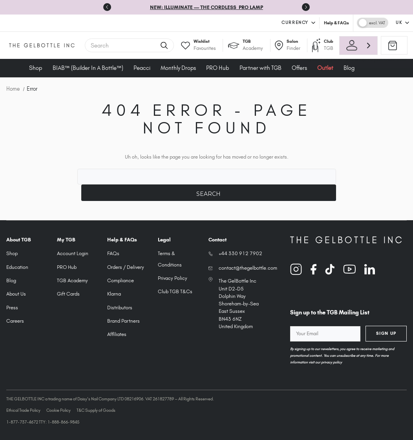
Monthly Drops (178, 67)
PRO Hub (217, 67)
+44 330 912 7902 (240, 253)
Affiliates (116, 334)
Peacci (141, 67)
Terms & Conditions (170, 258)
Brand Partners (123, 321)
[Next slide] (306, 7)
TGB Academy (72, 280)
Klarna (114, 294)
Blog (11, 280)
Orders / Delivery (125, 267)
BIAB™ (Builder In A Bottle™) (88, 67)
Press (12, 307)
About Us (16, 294)
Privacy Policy (172, 278)
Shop (35, 67)
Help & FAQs (336, 23)
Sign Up (386, 333)
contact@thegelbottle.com (248, 268)
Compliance (120, 280)
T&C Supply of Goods (96, 410)
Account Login (72, 253)
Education (17, 267)
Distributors (119, 307)
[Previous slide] (107, 7)
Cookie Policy (58, 410)
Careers (15, 321)
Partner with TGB (260, 67)
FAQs (113, 253)
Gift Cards (68, 294)
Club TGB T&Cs (175, 291)
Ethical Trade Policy (23, 410)
